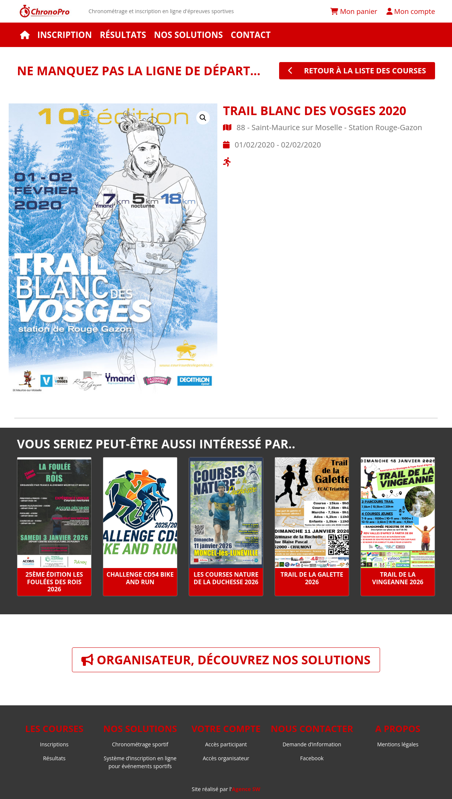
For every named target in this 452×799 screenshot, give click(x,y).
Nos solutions (188, 35)
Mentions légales (397, 744)
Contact (250, 35)
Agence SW (246, 789)
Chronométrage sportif (140, 744)
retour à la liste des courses (357, 70)
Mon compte (410, 11)
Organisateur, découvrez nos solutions (225, 660)
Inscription (64, 35)
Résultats (123, 35)
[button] (203, 118)
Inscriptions (54, 744)
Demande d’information (311, 744)
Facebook (312, 758)
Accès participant (226, 744)
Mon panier (353, 11)
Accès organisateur (226, 758)
